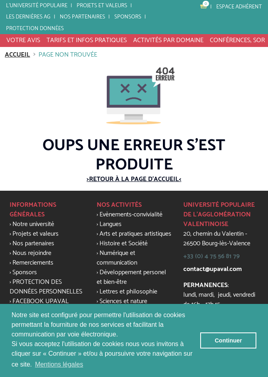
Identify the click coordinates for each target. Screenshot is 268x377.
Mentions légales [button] (59, 364)
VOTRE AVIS (23, 40)
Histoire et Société (123, 243)
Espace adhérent (239, 6)
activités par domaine (168, 40)
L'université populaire (36, 5)
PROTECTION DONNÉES (35, 28)
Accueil (17, 54)
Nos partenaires (82, 16)
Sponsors (24, 272)
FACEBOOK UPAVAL (40, 301)
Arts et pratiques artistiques (135, 233)
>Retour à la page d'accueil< (134, 179)
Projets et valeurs (102, 5)
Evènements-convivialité (130, 214)
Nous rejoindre (31, 253)
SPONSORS (127, 16)
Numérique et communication (117, 258)
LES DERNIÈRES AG (28, 16)
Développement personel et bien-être (131, 277)
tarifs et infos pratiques (87, 40)
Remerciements (32, 262)
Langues (110, 224)
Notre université (33, 224)
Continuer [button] (228, 340)
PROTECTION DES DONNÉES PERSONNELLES (46, 287)
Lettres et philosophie (128, 291)
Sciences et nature (123, 301)
